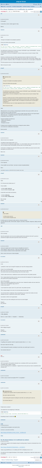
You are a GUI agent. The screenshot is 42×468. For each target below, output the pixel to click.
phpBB (17, 465)
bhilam (2, 435)
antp (1, 355)
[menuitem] (7, 4)
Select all (6, 44)
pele (1, 13)
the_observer (3, 256)
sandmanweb (3, 334)
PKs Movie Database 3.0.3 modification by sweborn (16, 9)
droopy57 (2, 68)
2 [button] (37, 11)
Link (2, 423)
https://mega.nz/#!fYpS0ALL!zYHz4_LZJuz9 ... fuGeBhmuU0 (13, 432)
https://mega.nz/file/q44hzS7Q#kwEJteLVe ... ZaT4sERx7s (13, 447)
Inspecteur (2, 29)
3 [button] (39, 11)
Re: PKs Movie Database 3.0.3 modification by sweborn (15, 439)
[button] (34, 12)
